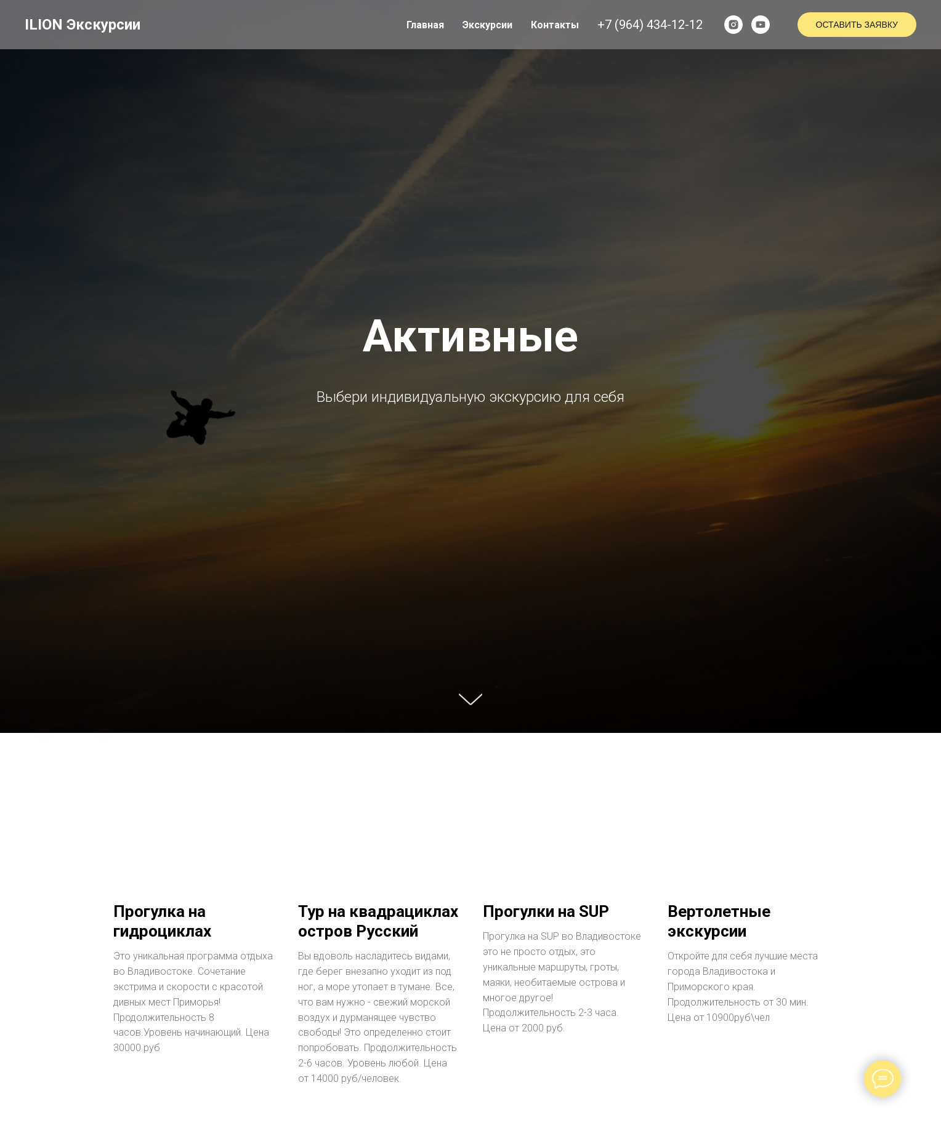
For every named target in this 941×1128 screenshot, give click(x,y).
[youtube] (760, 24)
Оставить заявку (857, 25)
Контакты (555, 25)
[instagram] (733, 24)
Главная (425, 25)
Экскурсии (487, 25)
